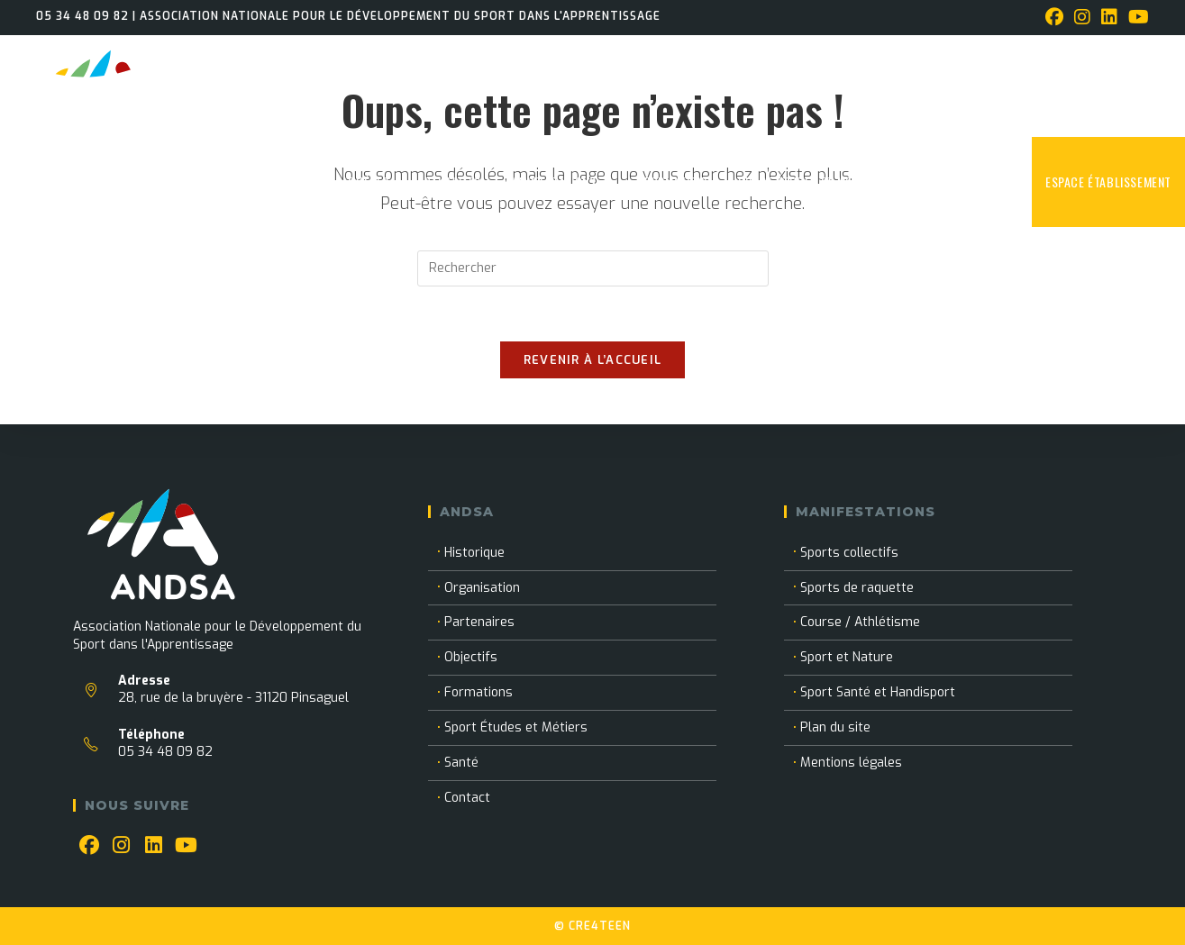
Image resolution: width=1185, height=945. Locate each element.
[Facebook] (89, 845)
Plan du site (835, 727)
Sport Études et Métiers (516, 727)
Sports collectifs (849, 552)
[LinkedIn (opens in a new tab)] (1109, 17)
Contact (467, 797)
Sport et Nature (846, 657)
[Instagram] (121, 845)
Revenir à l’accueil (593, 360)
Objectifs (470, 657)
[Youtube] (186, 845)
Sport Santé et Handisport (877, 692)
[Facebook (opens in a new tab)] (1054, 17)
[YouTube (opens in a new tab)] (1136, 17)
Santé (461, 762)
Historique (474, 552)
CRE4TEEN (600, 926)
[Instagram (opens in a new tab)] (1082, 17)
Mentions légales (851, 762)
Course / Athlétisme (860, 622)
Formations (478, 692)
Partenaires (479, 622)
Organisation (482, 587)
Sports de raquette (857, 587)
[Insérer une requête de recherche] (593, 268)
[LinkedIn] (154, 845)
